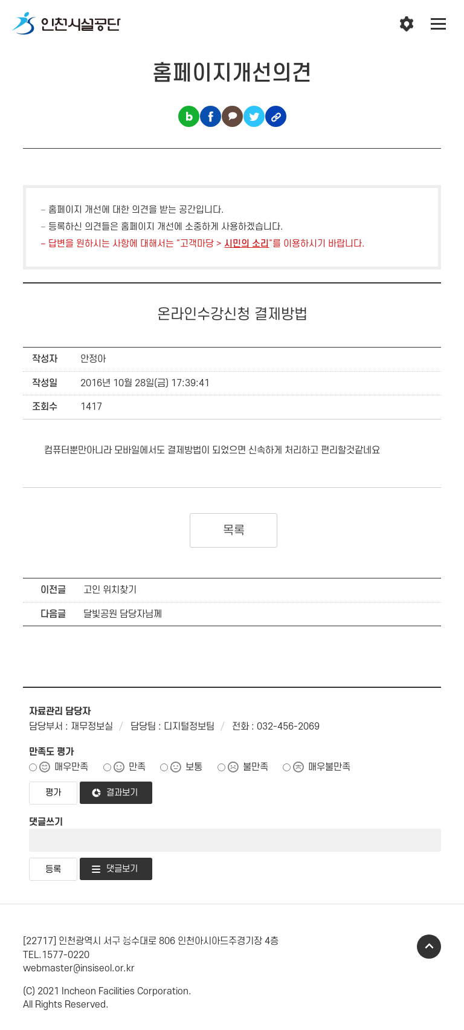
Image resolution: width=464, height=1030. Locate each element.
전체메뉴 (439, 24)
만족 (137, 767)
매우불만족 (329, 767)
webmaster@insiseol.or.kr (79, 968)
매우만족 (71, 767)
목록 (233, 530)
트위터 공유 (254, 116)
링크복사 (275, 116)
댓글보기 (122, 869)
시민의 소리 (246, 244)
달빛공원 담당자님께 (122, 614)
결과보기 (122, 793)
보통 (193, 767)
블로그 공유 (188, 116)
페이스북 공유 (210, 116)
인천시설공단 (66, 24)
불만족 (255, 767)
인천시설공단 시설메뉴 (407, 24)
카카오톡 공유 (232, 116)
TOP (429, 946)
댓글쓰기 (46, 822)
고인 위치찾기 (110, 590)
